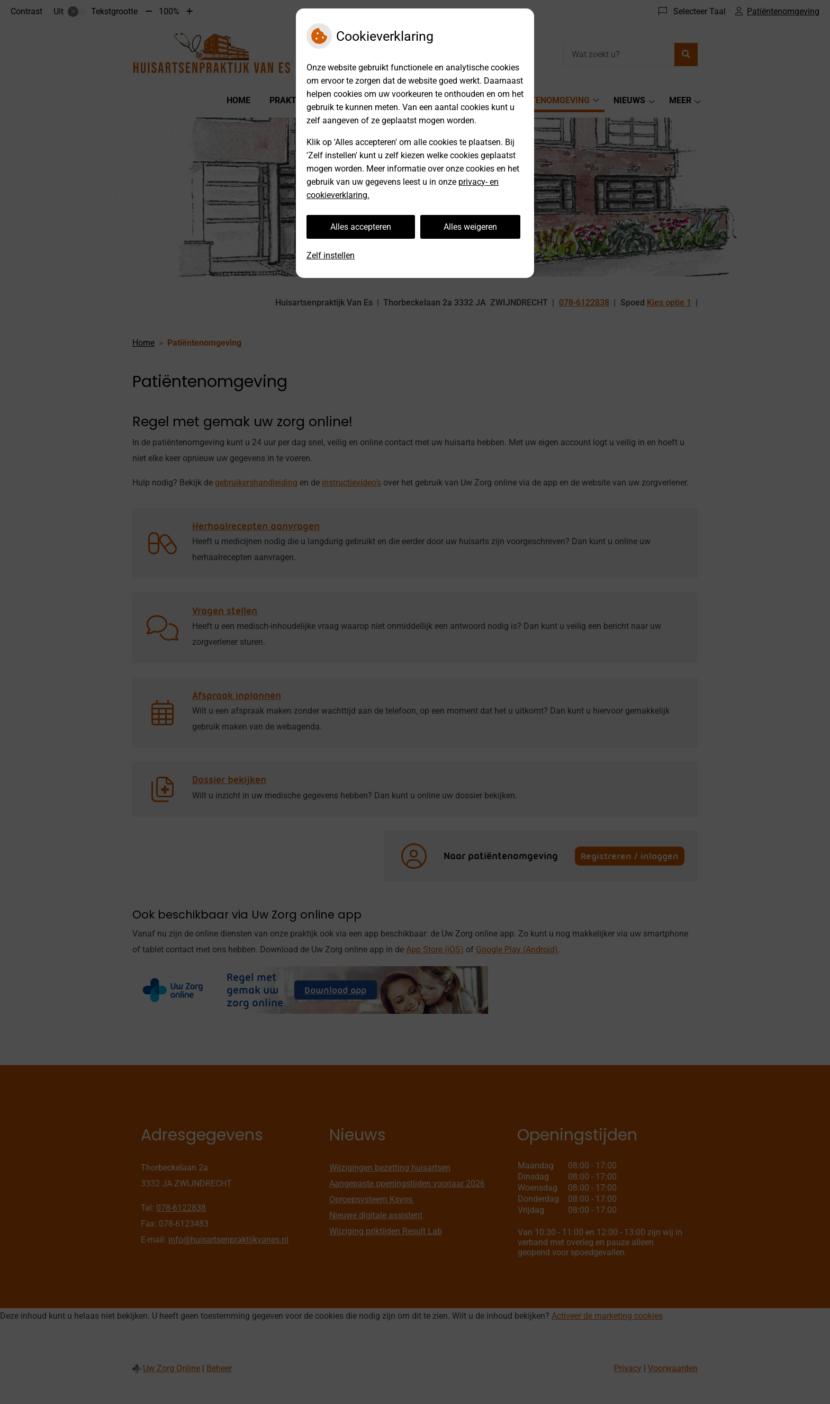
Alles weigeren (470, 227)
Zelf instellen (330, 255)
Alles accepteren (360, 227)
